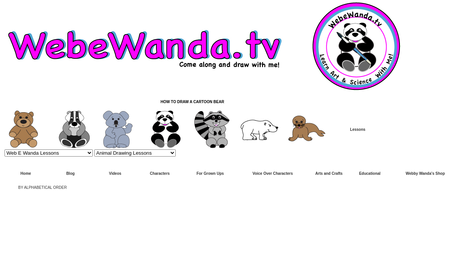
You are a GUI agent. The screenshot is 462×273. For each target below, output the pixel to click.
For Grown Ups (210, 173)
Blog (70, 173)
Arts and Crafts (328, 173)
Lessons (357, 129)
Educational (370, 173)
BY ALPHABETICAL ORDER (42, 187)
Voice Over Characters (273, 173)
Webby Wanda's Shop (425, 173)
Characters (160, 173)
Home (25, 173)
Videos (115, 173)
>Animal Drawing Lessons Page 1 (135, 153)
